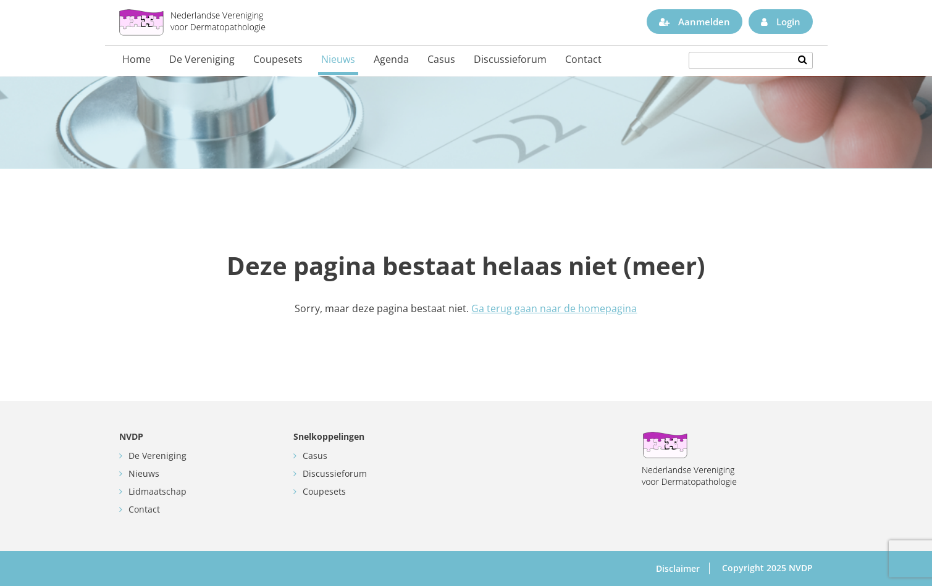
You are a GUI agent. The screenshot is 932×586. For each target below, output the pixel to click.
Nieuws (338, 59)
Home (136, 59)
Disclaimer (678, 568)
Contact (583, 59)
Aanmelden (694, 21)
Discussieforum (510, 59)
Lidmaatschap (157, 491)
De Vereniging (202, 59)
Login (780, 21)
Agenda (391, 59)
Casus (441, 59)
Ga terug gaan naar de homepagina (554, 308)
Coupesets (278, 59)
